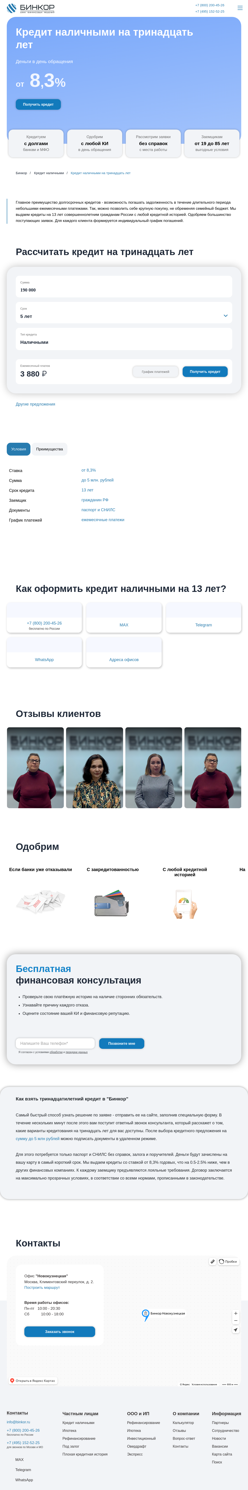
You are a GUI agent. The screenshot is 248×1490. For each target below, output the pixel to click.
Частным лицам (80, 1413)
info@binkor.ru (18, 1422)
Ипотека (69, 1431)
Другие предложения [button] (35, 404)
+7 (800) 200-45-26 (23, 1430)
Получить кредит (38, 104)
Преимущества (49, 449)
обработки (56, 1052)
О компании (186, 1413)
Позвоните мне (121, 1043)
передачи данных (77, 1052)
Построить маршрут (42, 1287)
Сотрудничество (225, 1431)
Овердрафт (136, 1446)
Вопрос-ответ (184, 1438)
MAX (19, 1460)
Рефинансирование (78, 1438)
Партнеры (220, 1423)
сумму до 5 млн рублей (38, 1138)
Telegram (23, 1470)
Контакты (17, 1412)
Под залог (70, 1446)
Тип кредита (28, 334)
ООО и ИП (138, 1413)
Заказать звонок (59, 1332)
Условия (18, 449)
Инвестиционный (141, 1438)
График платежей (155, 372)
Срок (23, 308)
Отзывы (179, 1431)
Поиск (217, 1462)
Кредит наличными (78, 1423)
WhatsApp (24, 1480)
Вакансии (220, 1446)
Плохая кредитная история (85, 1454)
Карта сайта (222, 1454)
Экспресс (135, 1454)
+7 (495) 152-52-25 (23, 1443)
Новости (219, 1438)
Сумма (25, 282)
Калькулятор (183, 1423)
